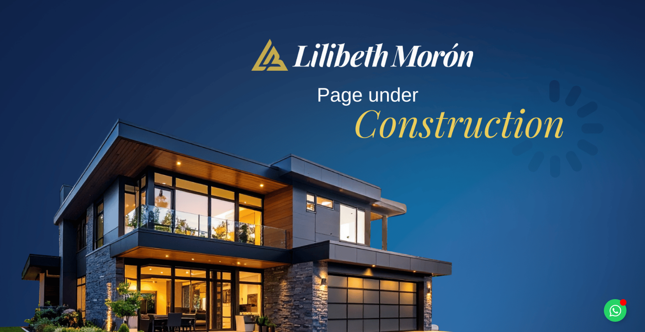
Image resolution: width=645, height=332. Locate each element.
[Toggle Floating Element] (615, 310)
